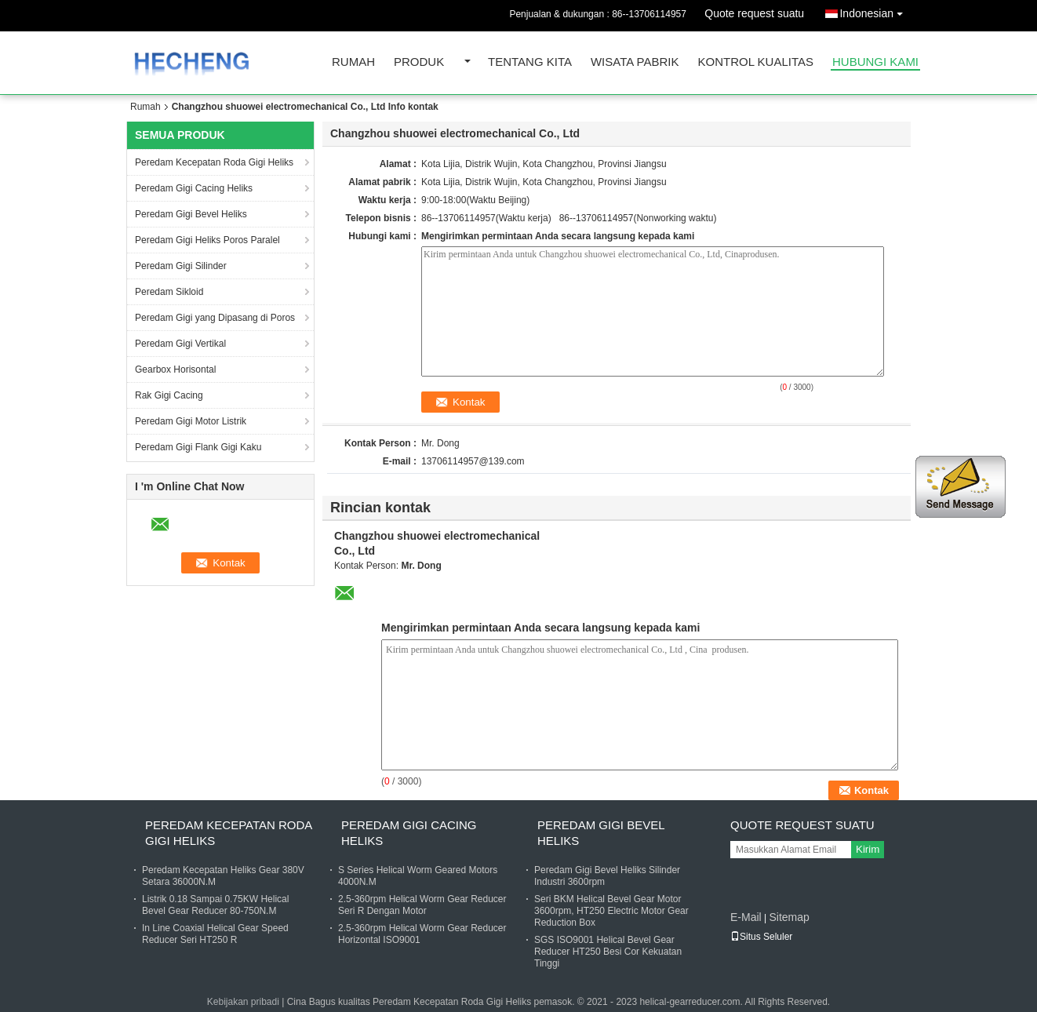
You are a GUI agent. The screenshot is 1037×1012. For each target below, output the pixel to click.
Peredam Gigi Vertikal (180, 343)
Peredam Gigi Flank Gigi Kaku (198, 447)
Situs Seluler (761, 936)
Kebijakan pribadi (243, 1001)
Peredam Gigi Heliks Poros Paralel (207, 240)
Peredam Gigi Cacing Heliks (194, 188)
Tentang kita (530, 62)
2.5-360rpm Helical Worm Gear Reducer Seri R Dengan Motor (422, 905)
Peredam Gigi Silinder (181, 265)
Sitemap (789, 917)
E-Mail (746, 917)
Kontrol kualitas (755, 62)
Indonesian (875, 11)
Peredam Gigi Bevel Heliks (191, 214)
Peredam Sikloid (169, 291)
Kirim (867, 849)
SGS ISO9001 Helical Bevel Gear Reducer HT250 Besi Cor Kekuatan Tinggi (608, 951)
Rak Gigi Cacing (169, 395)
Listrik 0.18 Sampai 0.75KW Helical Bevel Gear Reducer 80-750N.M (215, 905)
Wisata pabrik (635, 62)
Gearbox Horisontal (175, 369)
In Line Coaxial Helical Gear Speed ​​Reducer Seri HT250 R (216, 934)
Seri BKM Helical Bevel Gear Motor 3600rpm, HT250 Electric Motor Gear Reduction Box (611, 911)
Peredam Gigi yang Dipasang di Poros (215, 317)
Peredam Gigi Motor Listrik (190, 421)
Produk (419, 62)
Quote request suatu (754, 13)
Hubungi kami (875, 62)
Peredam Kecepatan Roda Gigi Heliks (214, 162)
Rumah (353, 62)
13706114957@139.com (473, 461)
